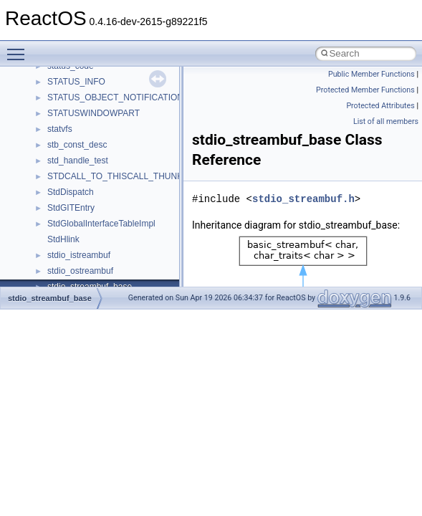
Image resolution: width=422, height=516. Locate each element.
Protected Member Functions (365, 90)
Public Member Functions (371, 74)
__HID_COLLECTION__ (94, 282)
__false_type (71, 77)
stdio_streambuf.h (303, 199)
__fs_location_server (87, 140)
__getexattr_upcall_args (93, 235)
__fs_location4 (74, 125)
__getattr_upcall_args (88, 219)
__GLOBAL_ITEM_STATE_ (100, 267)
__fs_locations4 (77, 156)
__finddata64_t (75, 109)
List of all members (385, 121)
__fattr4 (62, 93)
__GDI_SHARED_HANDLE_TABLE (115, 172)
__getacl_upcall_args (87, 204)
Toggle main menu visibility (19, 48)
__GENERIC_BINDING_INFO (104, 188)
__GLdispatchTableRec (91, 251)
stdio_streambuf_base (50, 298)
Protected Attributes (380, 105)
